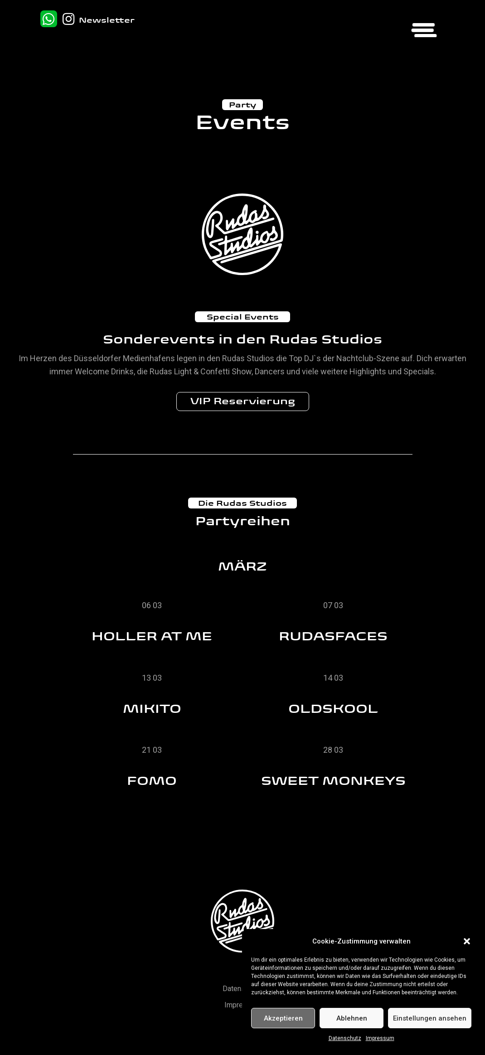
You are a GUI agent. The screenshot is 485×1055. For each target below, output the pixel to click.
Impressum (380, 1038)
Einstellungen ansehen (429, 1018)
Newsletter (107, 19)
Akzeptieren (283, 1018)
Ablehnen (351, 1018)
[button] (466, 941)
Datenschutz (345, 1038)
